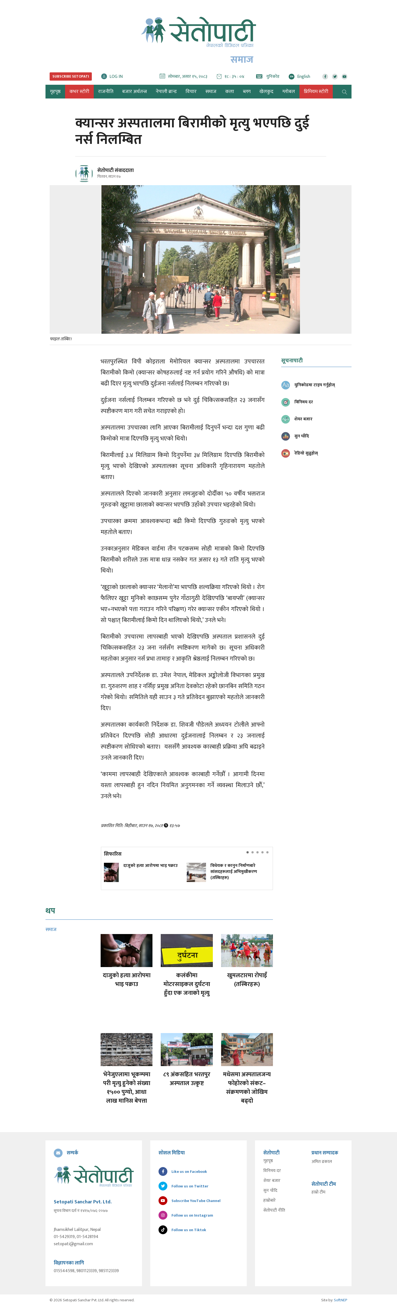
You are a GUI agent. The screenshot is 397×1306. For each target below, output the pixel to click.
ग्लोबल (288, 91)
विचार (191, 91)
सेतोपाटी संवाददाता (115, 170)
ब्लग (247, 91)
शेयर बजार (271, 1180)
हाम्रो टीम (318, 1192)
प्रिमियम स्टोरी (316, 91)
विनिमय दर (272, 1170)
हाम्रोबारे (269, 1200)
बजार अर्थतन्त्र (134, 91)
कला (229, 91)
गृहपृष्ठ (268, 1161)
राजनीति (105, 91)
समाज (210, 91)
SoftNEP (340, 1300)
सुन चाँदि (270, 1190)
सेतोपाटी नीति (274, 1210)
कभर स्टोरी (79, 91)
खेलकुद (266, 91)
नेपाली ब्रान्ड (166, 91)
